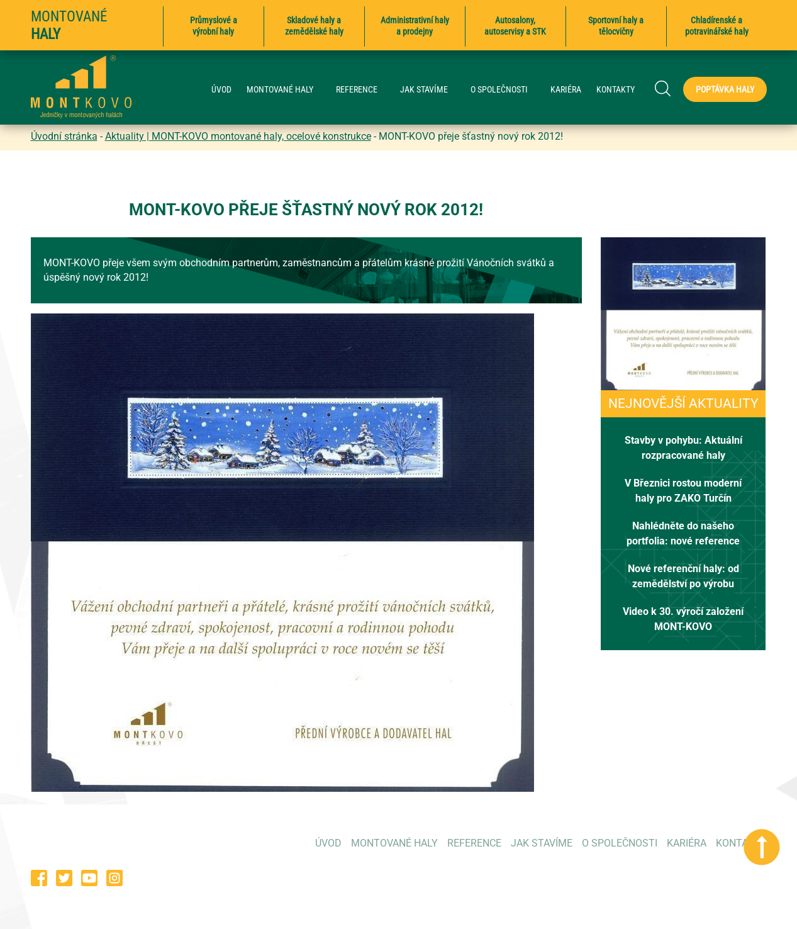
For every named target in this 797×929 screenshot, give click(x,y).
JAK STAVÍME (430, 89)
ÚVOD (221, 89)
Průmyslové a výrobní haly (213, 26)
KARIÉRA (565, 89)
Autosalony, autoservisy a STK (515, 26)
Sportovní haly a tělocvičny (616, 26)
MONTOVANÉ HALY (286, 89)
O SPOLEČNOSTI (505, 89)
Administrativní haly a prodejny (415, 26)
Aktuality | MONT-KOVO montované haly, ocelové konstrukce (238, 136)
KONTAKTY (615, 89)
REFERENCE (363, 89)
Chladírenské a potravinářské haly (717, 26)
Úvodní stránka (64, 136)
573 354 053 (582, 877)
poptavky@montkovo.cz (713, 877)
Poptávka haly (725, 89)
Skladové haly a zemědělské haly (314, 26)
